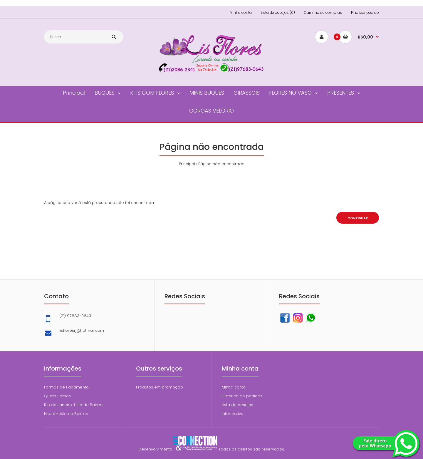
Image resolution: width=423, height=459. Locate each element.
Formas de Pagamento (66, 387)
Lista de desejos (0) (278, 12)
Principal (187, 164)
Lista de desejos (237, 405)
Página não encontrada (221, 164)
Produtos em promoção (159, 387)
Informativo (233, 413)
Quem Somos (57, 396)
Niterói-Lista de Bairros (66, 413)
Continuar (358, 218)
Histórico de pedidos (242, 396)
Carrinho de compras (323, 12)
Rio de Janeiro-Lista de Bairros (73, 405)
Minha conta (241, 12)
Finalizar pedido (365, 12)
